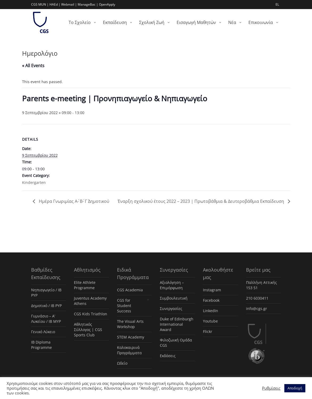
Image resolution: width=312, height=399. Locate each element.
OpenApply (107, 4)
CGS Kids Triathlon (90, 313)
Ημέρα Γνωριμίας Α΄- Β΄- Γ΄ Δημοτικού (73, 201)
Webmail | (69, 4)
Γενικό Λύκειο (43, 331)
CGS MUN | (40, 4)
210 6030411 (257, 298)
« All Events (33, 65)
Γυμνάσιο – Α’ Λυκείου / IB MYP (46, 318)
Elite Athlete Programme (84, 285)
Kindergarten (34, 182)
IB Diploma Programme (41, 345)
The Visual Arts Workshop (130, 324)
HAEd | (54, 4)
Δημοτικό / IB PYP (46, 305)
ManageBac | (88, 4)
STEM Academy (130, 337)
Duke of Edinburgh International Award (176, 324)
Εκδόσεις (168, 355)
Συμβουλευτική (174, 298)
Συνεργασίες (171, 308)
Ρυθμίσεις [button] (271, 388)
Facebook (211, 300)
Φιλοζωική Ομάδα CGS (176, 342)
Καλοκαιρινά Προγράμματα (129, 350)
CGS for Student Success (124, 305)
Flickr (207, 331)
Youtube (210, 321)
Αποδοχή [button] (295, 388)
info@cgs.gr (256, 308)
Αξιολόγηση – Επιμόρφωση (172, 285)
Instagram (212, 289)
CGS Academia (130, 289)
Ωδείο (122, 363)
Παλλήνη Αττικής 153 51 (261, 285)
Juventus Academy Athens (90, 301)
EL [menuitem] (277, 4)
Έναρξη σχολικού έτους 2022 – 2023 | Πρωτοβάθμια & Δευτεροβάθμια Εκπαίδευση (201, 201)
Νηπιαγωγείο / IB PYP (46, 292)
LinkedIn (210, 310)
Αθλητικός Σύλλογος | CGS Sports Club (88, 329)
